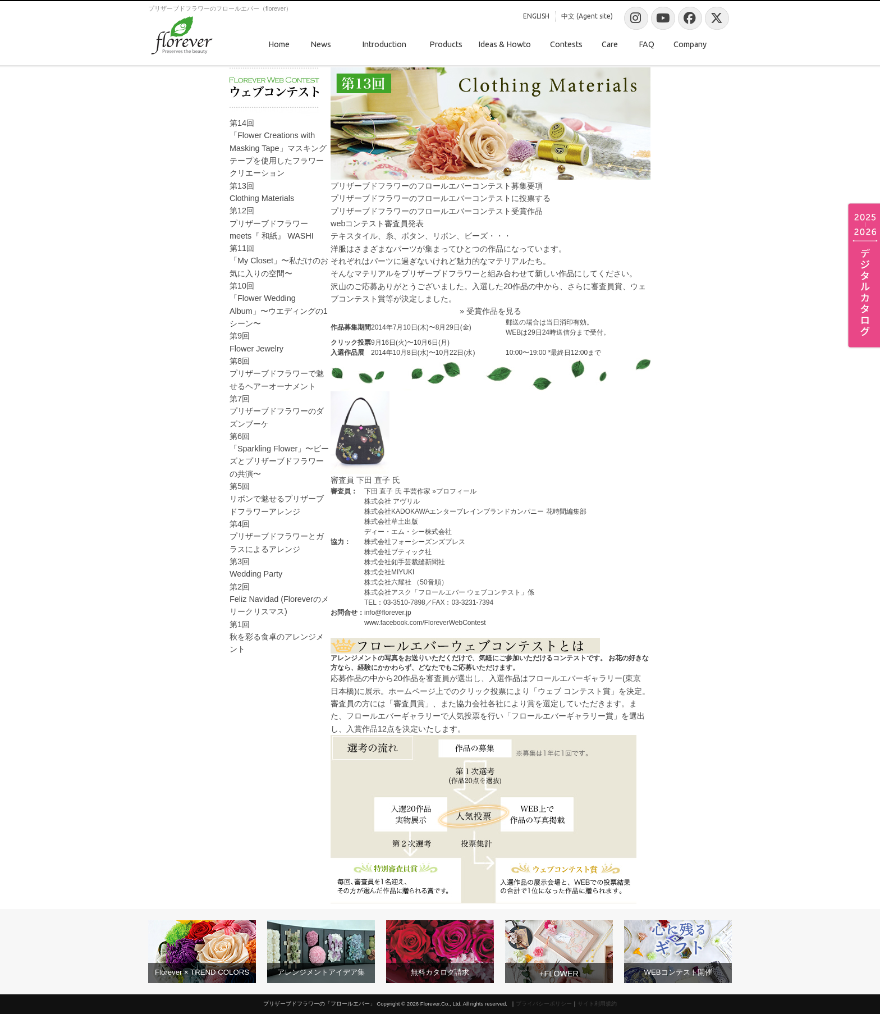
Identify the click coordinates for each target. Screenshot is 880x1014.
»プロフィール (454, 491)
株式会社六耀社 (387, 582)
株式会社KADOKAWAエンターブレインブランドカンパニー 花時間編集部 (475, 511)
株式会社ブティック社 (398, 552)
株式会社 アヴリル (392, 501)
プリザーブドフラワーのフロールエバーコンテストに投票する (441, 198)
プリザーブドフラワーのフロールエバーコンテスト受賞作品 (437, 211)
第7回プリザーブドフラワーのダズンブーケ (277, 411)
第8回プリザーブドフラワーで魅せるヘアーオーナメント (277, 374)
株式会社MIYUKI (389, 572)
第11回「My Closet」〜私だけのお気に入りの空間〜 (279, 261)
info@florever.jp (387, 612)
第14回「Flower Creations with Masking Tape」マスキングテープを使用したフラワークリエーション (278, 147)
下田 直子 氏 (378, 480)
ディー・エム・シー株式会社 (408, 532)
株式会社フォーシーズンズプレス (414, 542)
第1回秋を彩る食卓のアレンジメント (277, 637)
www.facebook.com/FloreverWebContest (425, 623)
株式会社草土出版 (391, 522)
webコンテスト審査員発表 (377, 223)
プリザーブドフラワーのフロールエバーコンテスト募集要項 (437, 185)
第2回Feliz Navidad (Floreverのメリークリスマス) (279, 599)
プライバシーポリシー (544, 1004)
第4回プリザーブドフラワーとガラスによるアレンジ (277, 536)
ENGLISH (536, 16)
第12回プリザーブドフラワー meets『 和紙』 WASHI (272, 223)
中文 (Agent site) (587, 16)
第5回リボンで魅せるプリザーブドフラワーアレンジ (277, 499)
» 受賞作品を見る (490, 311)
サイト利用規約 (597, 1004)
